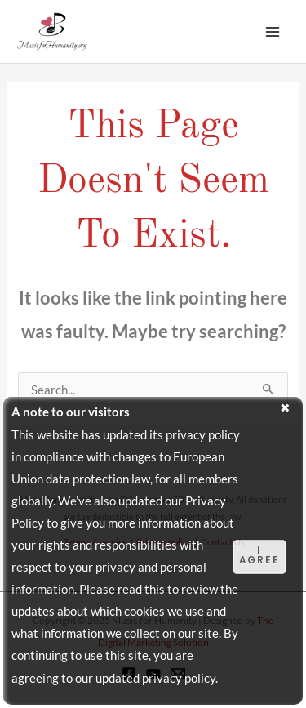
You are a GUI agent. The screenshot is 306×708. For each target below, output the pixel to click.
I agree (259, 555)
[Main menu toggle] (272, 32)
